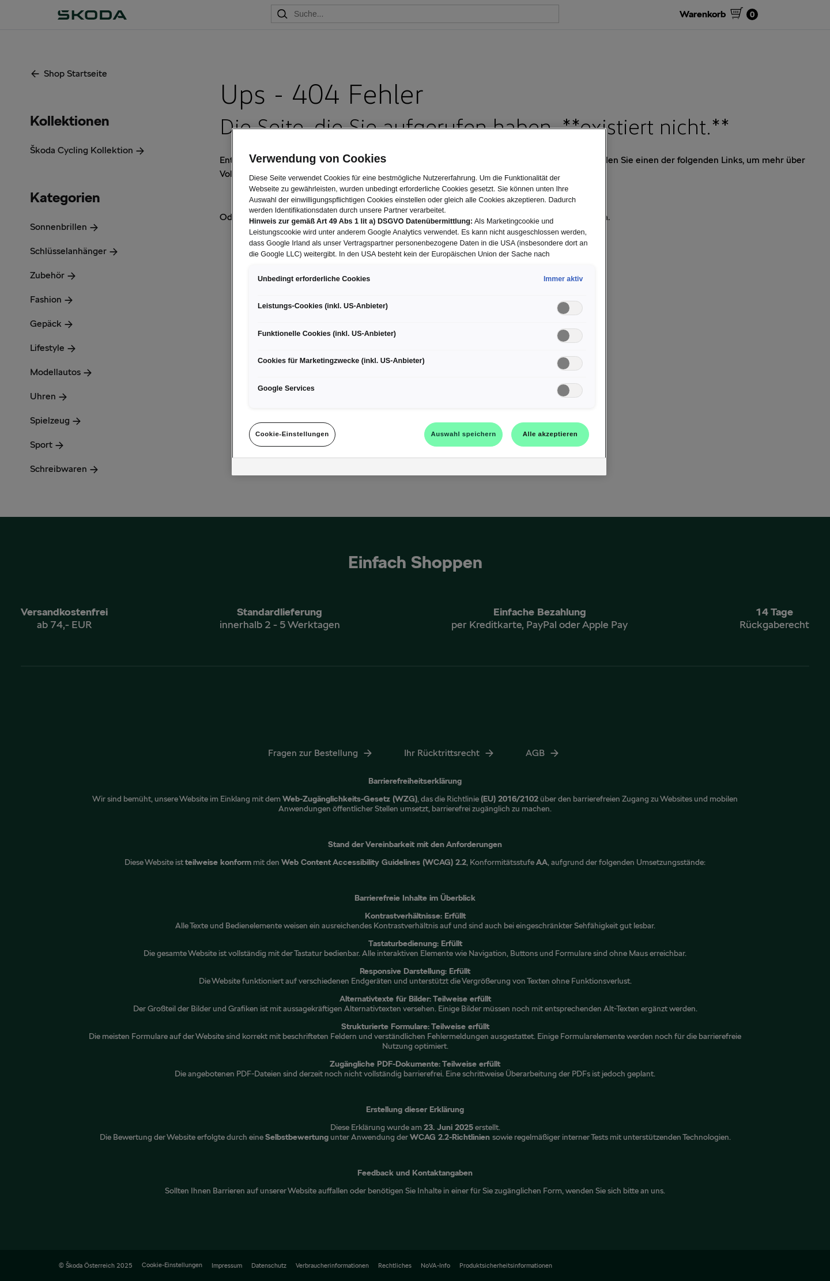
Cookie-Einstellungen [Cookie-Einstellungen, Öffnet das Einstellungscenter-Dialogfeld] (292, 433)
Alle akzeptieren (550, 433)
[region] (419, 301)
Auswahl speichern (463, 433)
